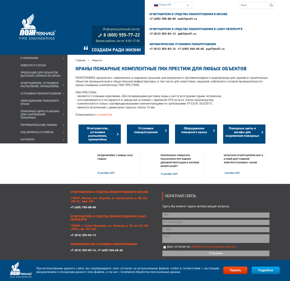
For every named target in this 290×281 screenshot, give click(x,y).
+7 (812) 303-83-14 (162, 49)
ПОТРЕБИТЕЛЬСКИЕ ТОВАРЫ (39, 125)
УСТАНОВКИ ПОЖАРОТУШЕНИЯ (41, 93)
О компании (29, 58)
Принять (235, 270)
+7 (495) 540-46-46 (191, 49)
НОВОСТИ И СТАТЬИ (33, 65)
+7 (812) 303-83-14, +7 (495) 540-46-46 (96, 250)
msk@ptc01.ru (187, 19)
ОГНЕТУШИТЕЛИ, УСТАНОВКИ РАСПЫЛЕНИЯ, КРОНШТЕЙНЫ (40, 85)
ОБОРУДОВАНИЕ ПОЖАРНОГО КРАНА (40, 103)
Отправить (216, 253)
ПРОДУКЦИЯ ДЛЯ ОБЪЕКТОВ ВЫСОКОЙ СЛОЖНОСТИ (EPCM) (41, 74)
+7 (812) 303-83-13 (162, 33)
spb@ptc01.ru (187, 33)
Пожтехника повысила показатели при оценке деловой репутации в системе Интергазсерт (180, 161)
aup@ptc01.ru (215, 49)
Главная (80, 60)
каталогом (105, 114)
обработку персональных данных (213, 246)
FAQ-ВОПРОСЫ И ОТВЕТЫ (37, 132)
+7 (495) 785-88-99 (162, 19)
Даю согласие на (201, 246)
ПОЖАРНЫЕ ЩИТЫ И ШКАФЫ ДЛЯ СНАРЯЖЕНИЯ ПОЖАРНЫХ (40, 114)
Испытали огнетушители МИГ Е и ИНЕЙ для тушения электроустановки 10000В (243, 159)
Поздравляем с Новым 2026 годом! (115, 157)
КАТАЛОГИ (27, 139)
